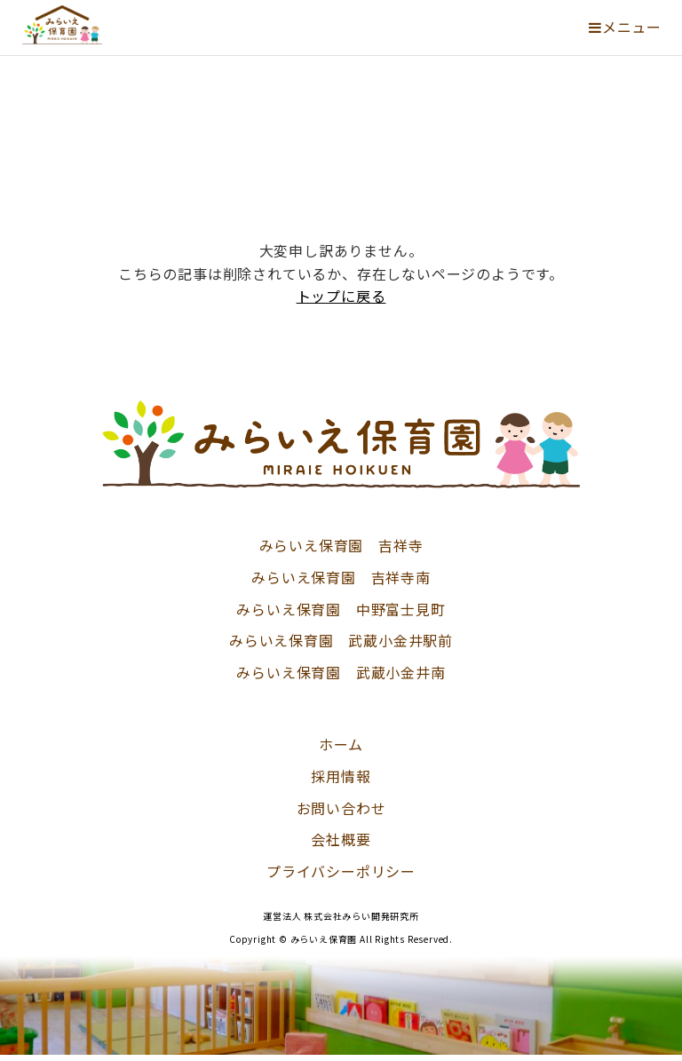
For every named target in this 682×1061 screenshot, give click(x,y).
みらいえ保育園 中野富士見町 (340, 609)
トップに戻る (341, 295)
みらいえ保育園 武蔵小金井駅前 (341, 640)
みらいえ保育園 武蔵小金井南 (340, 672)
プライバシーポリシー (341, 871)
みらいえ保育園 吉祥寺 (341, 545)
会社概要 (340, 839)
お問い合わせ (341, 808)
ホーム (341, 744)
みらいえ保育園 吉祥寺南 (341, 577)
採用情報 (340, 776)
